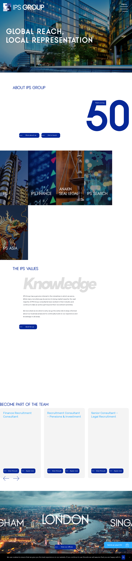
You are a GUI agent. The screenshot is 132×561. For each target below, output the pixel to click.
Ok (123, 557)
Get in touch (52, 136)
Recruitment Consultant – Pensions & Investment (64, 360)
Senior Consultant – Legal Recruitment (104, 360)
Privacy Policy (73, 521)
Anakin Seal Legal (116, 524)
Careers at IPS (93, 521)
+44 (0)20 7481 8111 (49, 509)
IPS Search (113, 527)
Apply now (30, 417)
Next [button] (16, 424)
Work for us (30, 273)
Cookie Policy (72, 527)
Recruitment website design (118, 553)
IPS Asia (112, 530)
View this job (12, 417)
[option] (71, 243)
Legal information (74, 518)
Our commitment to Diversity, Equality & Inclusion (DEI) (75, 533)
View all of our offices (12, 527)
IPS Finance (113, 521)
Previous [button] (6, 424)
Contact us (92, 524)
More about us (31, 136)
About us (91, 518)
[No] (130, 557)
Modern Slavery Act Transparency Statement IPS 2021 (75, 541)
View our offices (67, 493)
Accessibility (72, 547)
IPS (110, 518)
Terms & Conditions (75, 524)
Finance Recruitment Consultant (17, 360)
